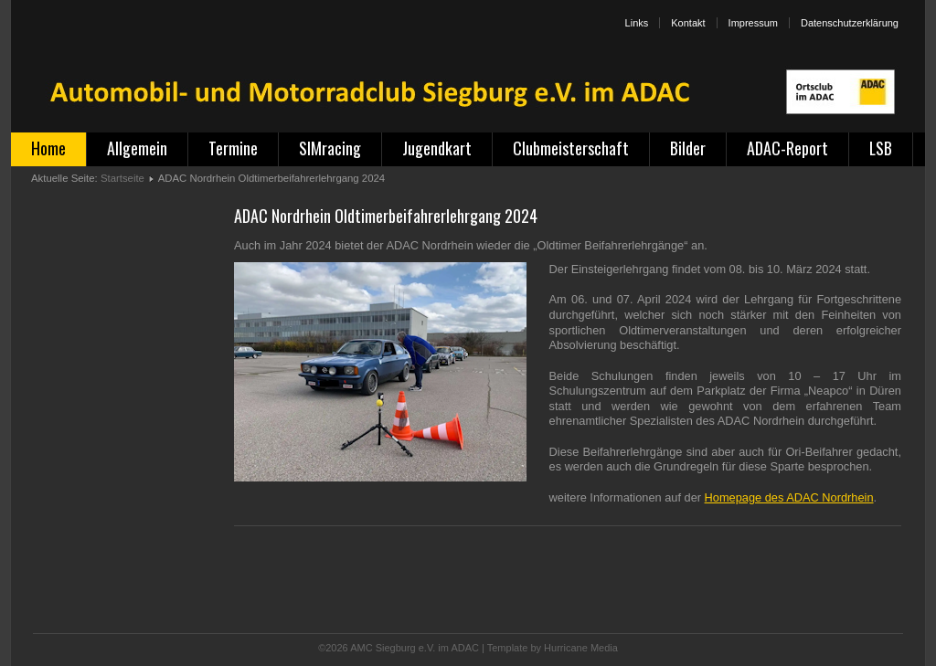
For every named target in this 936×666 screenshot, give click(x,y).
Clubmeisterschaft (571, 148)
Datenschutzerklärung (850, 22)
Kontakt (688, 22)
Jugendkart (437, 148)
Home (48, 148)
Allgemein (137, 148)
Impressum (753, 22)
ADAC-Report (787, 148)
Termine (233, 148)
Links (637, 22)
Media (604, 647)
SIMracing (330, 148)
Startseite (122, 178)
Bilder (688, 148)
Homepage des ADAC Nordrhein (789, 497)
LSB (880, 148)
